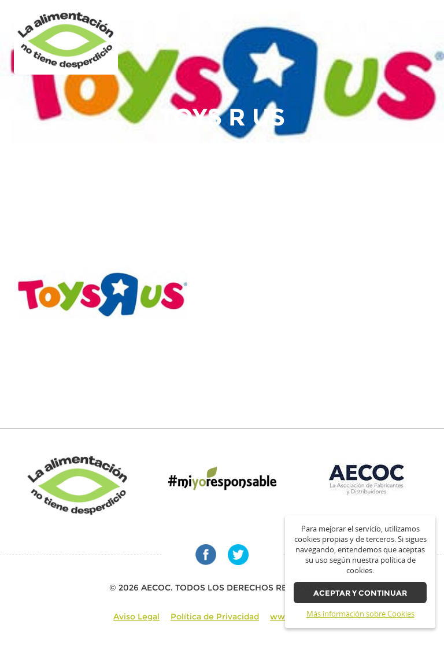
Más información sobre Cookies (360, 614)
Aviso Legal (136, 616)
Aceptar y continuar (360, 593)
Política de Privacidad (215, 616)
